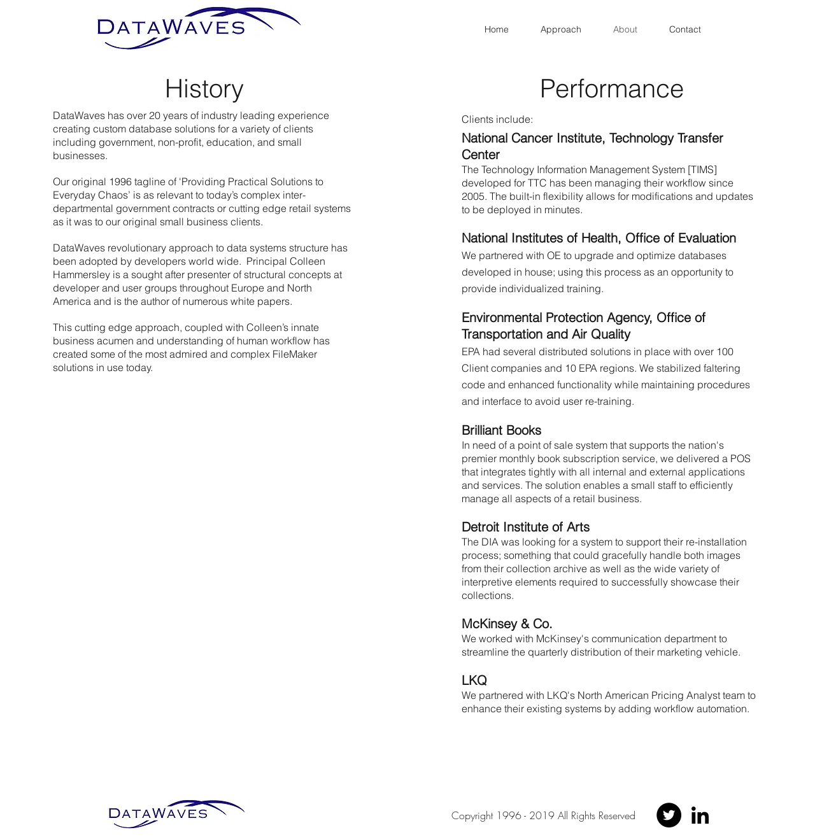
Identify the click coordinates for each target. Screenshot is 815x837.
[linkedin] (417, 825)
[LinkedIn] (700, 815)
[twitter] (398, 825)
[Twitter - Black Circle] (668, 815)
